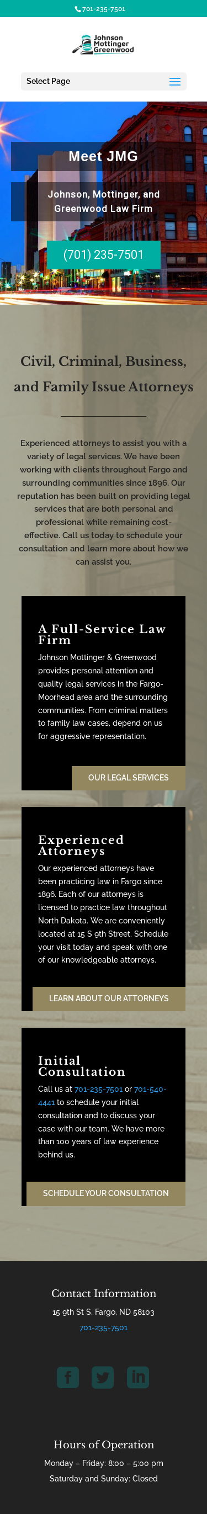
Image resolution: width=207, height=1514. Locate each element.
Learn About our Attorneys (109, 998)
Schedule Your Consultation (106, 1193)
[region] (103, 203)
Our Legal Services (128, 777)
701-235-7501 (99, 1089)
